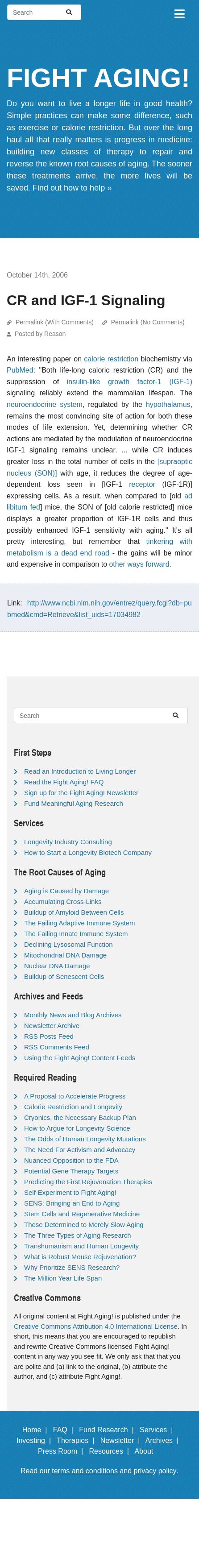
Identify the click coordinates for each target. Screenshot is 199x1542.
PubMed (20, 370)
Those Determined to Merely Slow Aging (84, 1224)
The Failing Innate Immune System (76, 933)
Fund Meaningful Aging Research (73, 803)
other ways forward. (140, 564)
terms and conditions (85, 1471)
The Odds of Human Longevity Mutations (85, 1139)
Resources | (111, 1451)
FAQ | (65, 1430)
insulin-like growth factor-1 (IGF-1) (129, 382)
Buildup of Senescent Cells (64, 976)
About (147, 1451)
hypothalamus (168, 404)
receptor (142, 484)
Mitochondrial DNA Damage (65, 955)
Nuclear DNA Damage (57, 966)
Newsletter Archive (51, 1025)
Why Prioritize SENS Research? (72, 1267)
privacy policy (155, 1471)
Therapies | (77, 1440)
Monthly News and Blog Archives (72, 1015)
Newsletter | (122, 1440)
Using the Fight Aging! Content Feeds (79, 1057)
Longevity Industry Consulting (68, 842)
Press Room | (62, 1451)
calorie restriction (111, 359)
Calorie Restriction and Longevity (73, 1107)
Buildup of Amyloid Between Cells (74, 912)
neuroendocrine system (45, 404)
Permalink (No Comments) (148, 322)
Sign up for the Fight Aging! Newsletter (81, 792)
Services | (158, 1430)
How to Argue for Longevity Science (77, 1128)
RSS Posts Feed (49, 1036)
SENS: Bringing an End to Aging (72, 1203)
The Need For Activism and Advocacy (79, 1149)
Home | (36, 1430)
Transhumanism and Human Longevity (81, 1246)
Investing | (36, 1440)
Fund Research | (108, 1430)
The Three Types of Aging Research (77, 1235)
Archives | (163, 1440)
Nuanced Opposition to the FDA (71, 1160)
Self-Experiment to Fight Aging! (70, 1192)
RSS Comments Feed (56, 1047)
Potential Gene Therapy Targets (71, 1171)
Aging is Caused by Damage (66, 891)
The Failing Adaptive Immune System (79, 923)
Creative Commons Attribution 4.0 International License (96, 1326)
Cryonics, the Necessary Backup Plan (80, 1117)
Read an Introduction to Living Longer (80, 771)
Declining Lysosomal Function (68, 944)
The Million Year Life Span (63, 1278)
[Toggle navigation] (179, 12)
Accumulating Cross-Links (62, 901)
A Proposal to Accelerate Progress (75, 1096)
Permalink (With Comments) (55, 322)
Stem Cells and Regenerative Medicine (82, 1214)
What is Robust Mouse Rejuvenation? (80, 1256)
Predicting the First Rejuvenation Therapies (88, 1182)
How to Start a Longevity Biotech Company (88, 852)
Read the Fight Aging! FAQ (64, 782)
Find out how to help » (72, 187)
